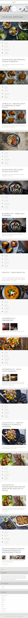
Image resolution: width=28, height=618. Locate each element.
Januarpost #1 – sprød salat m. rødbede (13, 214)
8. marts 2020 (6, 47)
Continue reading (5, 65)
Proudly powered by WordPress (9, 616)
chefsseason (6, 44)
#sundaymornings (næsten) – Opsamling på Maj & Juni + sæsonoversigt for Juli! (13, 550)
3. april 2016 (5, 260)
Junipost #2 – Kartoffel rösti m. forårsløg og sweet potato (13, 105)
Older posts (2, 569)
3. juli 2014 (5, 536)
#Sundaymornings (4, 595)
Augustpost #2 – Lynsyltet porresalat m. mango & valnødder (12, 424)
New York (2, 602)
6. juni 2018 (5, 157)
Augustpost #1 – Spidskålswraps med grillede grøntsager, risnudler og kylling (13, 487)
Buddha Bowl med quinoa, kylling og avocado (12, 170)
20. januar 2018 (6, 201)
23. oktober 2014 (6, 306)
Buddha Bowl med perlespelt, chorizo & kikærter (14, 60)
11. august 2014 (6, 472)
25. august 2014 (6, 410)
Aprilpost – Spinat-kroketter (13, 272)
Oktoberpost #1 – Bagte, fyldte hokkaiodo (11, 370)
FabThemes (21, 616)
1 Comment (5, 479)
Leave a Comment (6, 54)
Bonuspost (3, 597)
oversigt (2, 606)
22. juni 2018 (6, 91)
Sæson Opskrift (6, 263)
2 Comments (5, 98)
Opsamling (3, 604)
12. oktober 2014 (6, 357)
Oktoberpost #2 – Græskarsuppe (9, 319)
